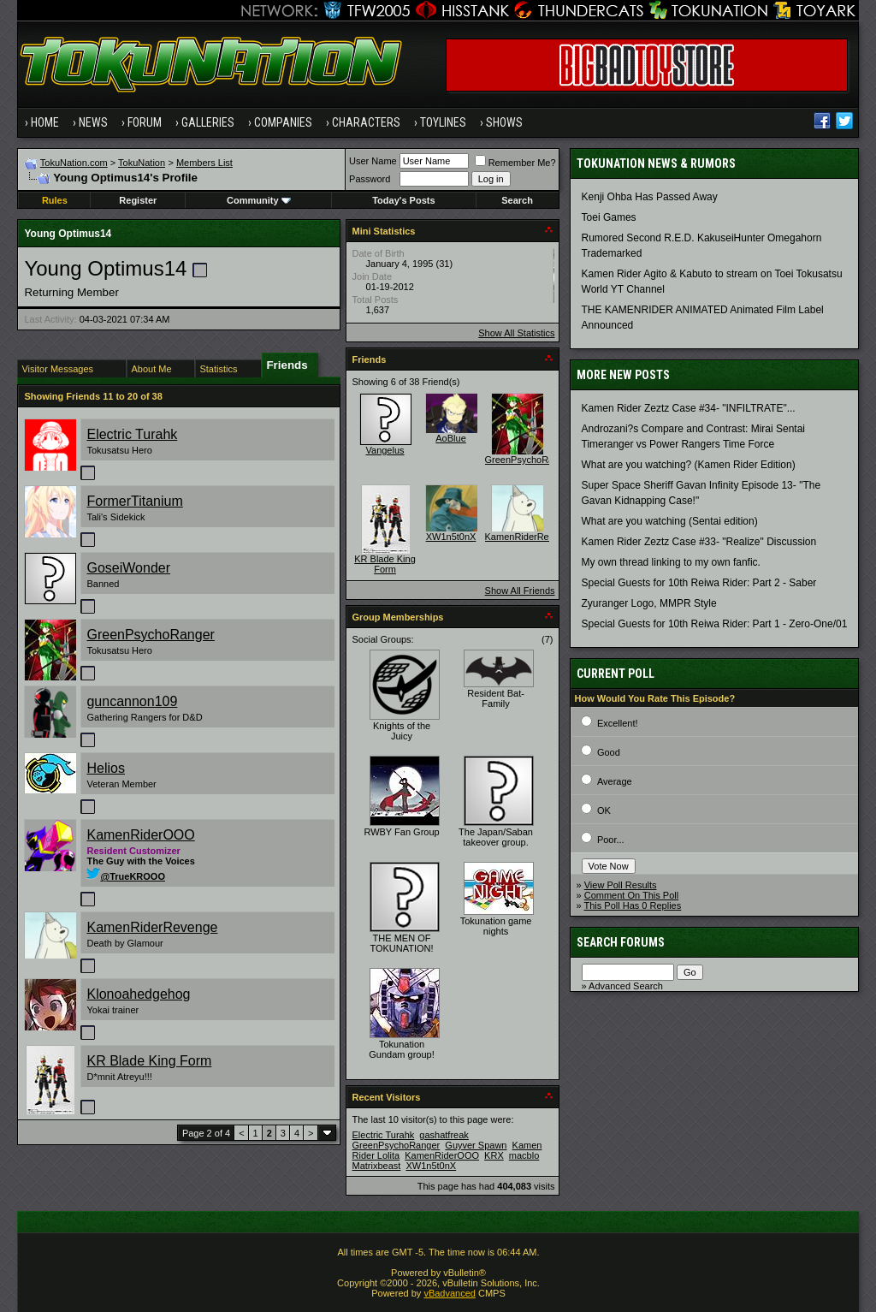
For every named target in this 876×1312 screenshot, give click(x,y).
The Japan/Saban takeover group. (496, 837)
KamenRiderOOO (140, 835)
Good (608, 752)
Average (614, 781)
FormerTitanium (134, 501)
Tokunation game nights (496, 926)
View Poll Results (620, 885)
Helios (105, 768)
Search (517, 200)
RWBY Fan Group (401, 832)
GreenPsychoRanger (150, 634)
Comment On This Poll (631, 895)
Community (259, 200)
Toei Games (609, 217)
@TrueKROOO (125, 876)
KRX (494, 1155)
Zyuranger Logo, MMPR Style (649, 603)
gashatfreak (443, 1135)
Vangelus (385, 450)
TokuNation (141, 162)
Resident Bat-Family (495, 698)
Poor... (610, 839)
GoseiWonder (128, 568)
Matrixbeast (376, 1166)
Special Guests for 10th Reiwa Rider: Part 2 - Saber (699, 583)
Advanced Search (626, 986)
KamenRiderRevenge (151, 927)
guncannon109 (131, 701)
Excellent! (617, 723)
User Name (373, 161)
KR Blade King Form (148, 1061)
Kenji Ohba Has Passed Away (650, 197)
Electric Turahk (131, 434)
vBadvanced (449, 1293)
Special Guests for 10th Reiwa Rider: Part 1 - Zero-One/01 (715, 624)
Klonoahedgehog (138, 994)
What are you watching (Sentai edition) (670, 521)
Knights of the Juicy (401, 731)
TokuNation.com (74, 162)
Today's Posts (403, 200)
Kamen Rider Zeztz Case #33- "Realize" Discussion (699, 542)
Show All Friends (520, 590)
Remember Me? (515, 162)
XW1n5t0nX (451, 536)
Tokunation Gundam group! (401, 1049)
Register (138, 200)
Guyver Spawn (475, 1145)
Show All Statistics (516, 333)
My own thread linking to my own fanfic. (671, 562)
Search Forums (621, 942)
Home (45, 122)
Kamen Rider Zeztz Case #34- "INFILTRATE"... (689, 408)
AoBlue (450, 438)
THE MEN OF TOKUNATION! (401, 943)
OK (604, 810)
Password (369, 179)
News (93, 122)
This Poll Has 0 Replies (633, 905)
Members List (204, 162)
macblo (524, 1155)
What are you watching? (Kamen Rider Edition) (689, 465)
